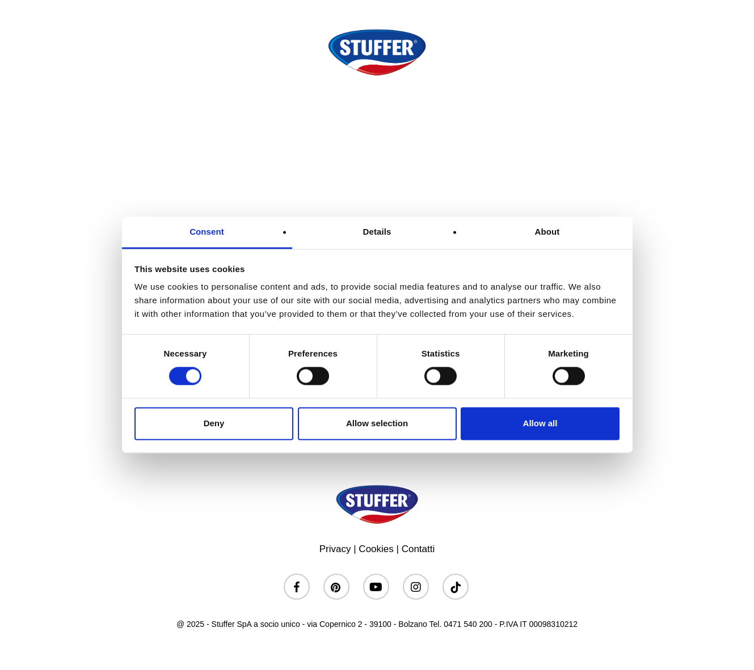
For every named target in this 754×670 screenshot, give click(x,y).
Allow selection (377, 423)
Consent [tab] (206, 231)
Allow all (540, 423)
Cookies (376, 549)
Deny (214, 423)
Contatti (418, 549)
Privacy (335, 549)
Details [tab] (377, 231)
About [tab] (547, 231)
